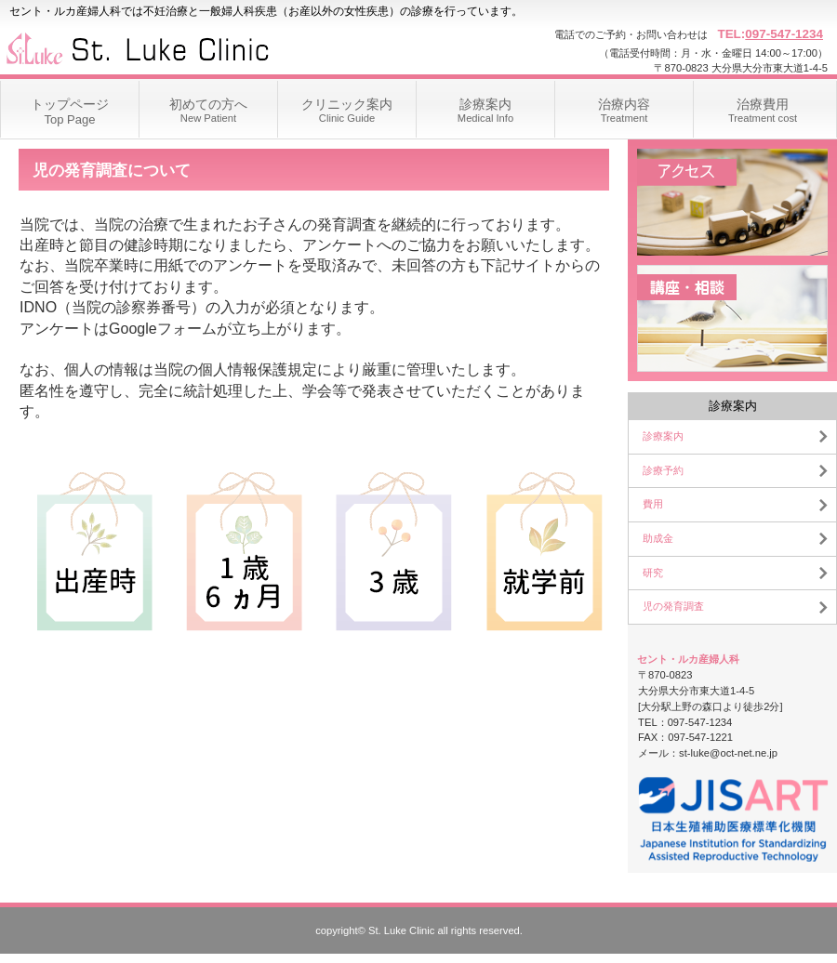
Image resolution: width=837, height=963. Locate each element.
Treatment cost (762, 102)
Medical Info (485, 102)
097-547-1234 (784, 34)
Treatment (624, 102)
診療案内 (663, 436)
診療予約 (663, 470)
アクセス (732, 202)
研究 (653, 572)
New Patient (208, 102)
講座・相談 (732, 318)
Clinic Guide (347, 102)
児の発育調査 (673, 606)
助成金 (658, 538)
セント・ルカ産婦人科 (186, 46)
